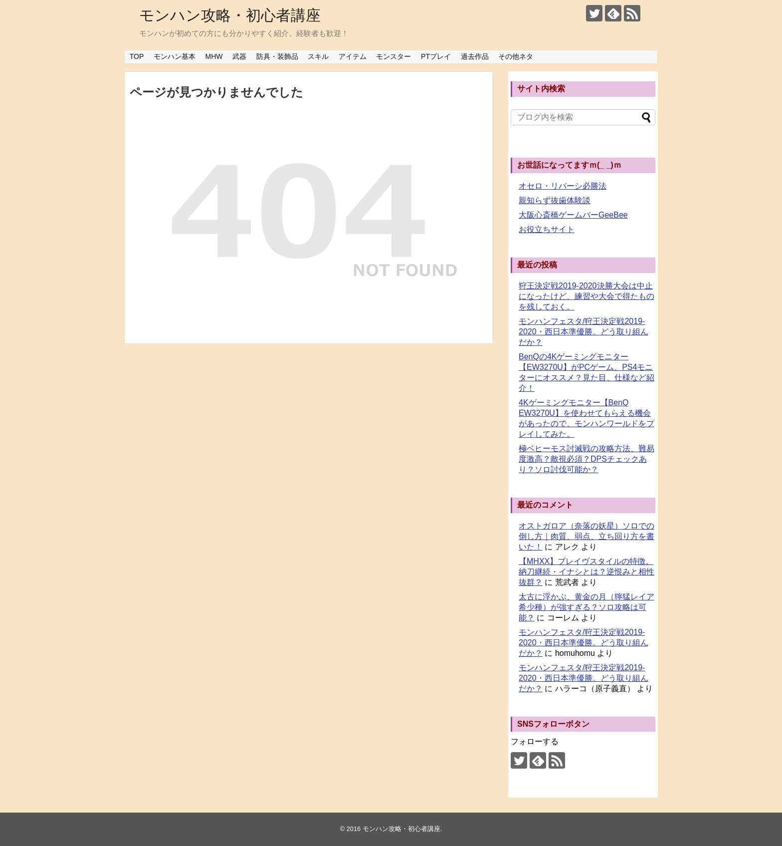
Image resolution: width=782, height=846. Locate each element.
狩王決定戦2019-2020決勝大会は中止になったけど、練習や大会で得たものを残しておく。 (586, 296)
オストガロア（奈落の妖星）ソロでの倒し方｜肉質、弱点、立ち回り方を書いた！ (586, 536)
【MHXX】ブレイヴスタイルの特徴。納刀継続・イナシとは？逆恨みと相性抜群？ (586, 571)
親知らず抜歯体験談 (554, 200)
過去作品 (475, 56)
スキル (318, 56)
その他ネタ (515, 56)
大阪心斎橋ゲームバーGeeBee (573, 215)
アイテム (353, 56)
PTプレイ (436, 56)
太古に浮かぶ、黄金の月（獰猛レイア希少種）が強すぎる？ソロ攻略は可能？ (586, 607)
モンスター (393, 56)
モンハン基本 (175, 56)
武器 (239, 56)
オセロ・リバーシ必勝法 (562, 186)
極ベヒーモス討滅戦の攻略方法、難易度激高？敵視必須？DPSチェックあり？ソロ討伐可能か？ (586, 459)
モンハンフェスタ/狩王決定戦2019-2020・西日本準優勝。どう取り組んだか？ (583, 331)
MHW (214, 56)
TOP (137, 56)
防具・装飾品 (277, 56)
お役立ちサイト (547, 229)
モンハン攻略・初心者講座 (230, 15)
